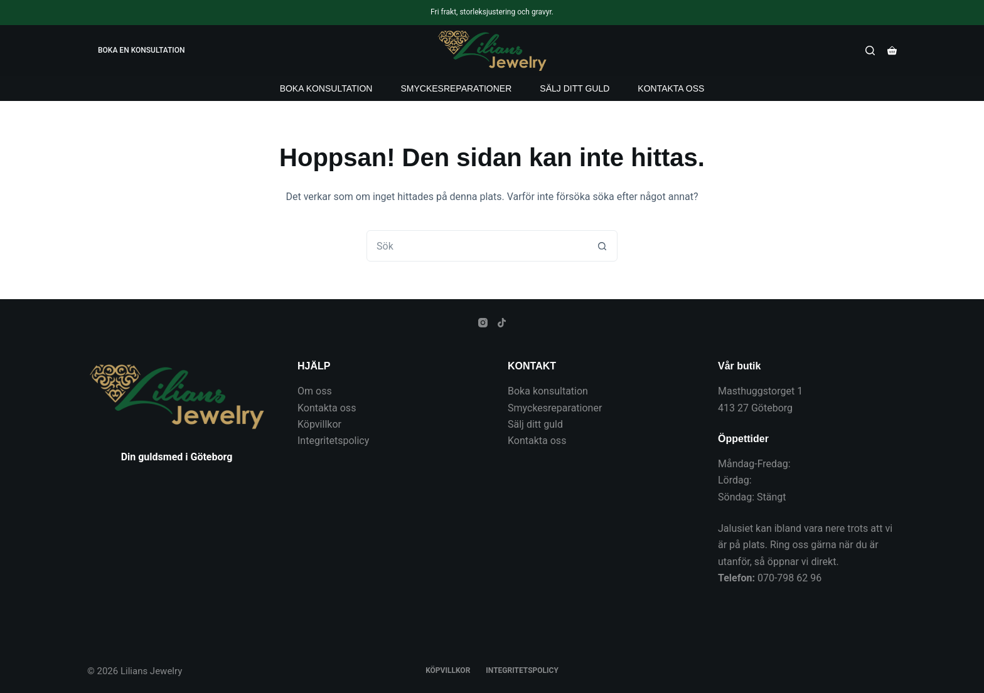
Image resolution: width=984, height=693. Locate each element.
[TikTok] (501, 322)
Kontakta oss (671, 88)
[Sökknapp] (602, 246)
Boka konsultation (326, 88)
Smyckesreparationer (455, 88)
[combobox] (477, 246)
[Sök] (870, 50)
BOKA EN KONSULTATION (141, 50)
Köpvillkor (319, 424)
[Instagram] (483, 322)
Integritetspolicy (333, 441)
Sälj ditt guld (574, 88)
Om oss (314, 391)
